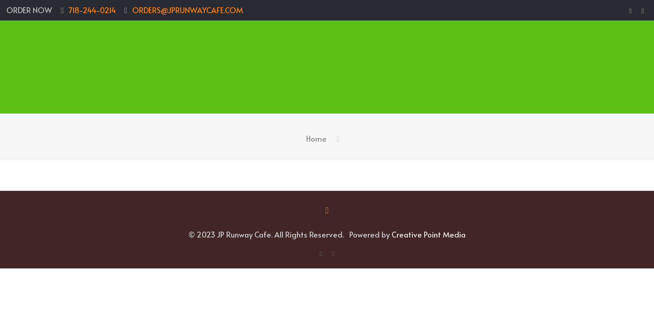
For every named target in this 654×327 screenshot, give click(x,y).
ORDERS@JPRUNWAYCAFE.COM (187, 10)
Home (316, 138)
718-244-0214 (92, 10)
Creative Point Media (428, 234)
